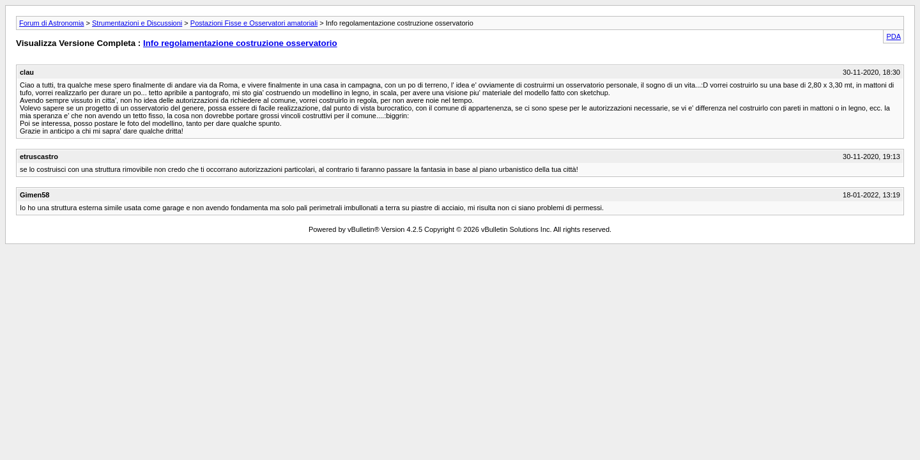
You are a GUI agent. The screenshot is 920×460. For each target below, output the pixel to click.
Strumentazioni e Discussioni (137, 23)
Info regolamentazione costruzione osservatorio (240, 43)
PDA (893, 36)
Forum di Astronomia (51, 23)
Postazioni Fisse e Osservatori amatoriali (254, 23)
